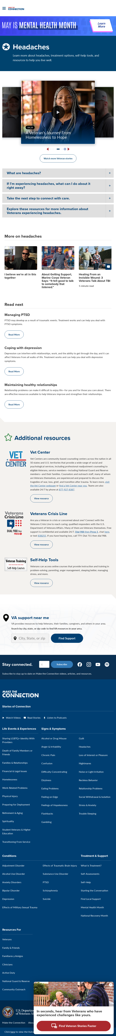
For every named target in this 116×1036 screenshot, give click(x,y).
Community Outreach (13, 989)
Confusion (46, 763)
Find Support (67, 638)
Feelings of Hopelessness (54, 805)
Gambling (46, 822)
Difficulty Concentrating (54, 771)
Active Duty (8, 972)
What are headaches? (24, 173)
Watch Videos (13, 717)
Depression (8, 899)
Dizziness (46, 780)
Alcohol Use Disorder (13, 873)
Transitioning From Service (16, 841)
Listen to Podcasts (57, 717)
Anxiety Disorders (11, 882)
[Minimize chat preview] (111, 985)
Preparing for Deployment (16, 804)
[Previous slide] (47, 149)
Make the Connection (13, 1022)
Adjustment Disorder (13, 865)
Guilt (81, 738)
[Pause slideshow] (65, 149)
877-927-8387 (66, 489)
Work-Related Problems (14, 788)
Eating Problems (50, 788)
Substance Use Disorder (55, 873)
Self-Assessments (90, 873)
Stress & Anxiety (87, 805)
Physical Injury (10, 796)
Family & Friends (11, 947)
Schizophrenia (50, 890)
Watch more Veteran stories (58, 158)
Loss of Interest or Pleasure (93, 755)
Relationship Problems (90, 788)
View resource (41, 498)
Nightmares (85, 763)
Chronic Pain (48, 755)
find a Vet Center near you (73, 485)
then (86, 531)
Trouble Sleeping (87, 813)
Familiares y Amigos (12, 956)
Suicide (46, 899)
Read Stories (33, 717)
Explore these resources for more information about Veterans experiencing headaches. (47, 210)
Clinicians (7, 964)
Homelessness (9, 779)
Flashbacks (47, 813)
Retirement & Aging (12, 813)
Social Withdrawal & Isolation (94, 797)
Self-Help (86, 882)
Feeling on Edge (49, 797)
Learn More (101, 25)
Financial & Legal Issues (14, 771)
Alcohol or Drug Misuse (53, 738)
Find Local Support (91, 899)
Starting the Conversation (94, 890)
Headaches (84, 746)
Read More (14, 334)
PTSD (46, 882)
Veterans (7, 939)
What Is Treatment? (91, 865)
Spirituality (8, 821)
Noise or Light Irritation (91, 771)
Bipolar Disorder (11, 890)
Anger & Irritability (51, 746)
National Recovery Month (94, 915)
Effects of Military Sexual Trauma (19, 907)
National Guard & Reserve (16, 981)
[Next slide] (68, 149)
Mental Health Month (92, 907)
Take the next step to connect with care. (38, 198)
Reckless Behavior (88, 780)
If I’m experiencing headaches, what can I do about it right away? (48, 185)
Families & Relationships (15, 762)
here (107, 531)
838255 (42, 535)
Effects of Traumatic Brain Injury (60, 865)
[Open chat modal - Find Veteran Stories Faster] (74, 1026)
